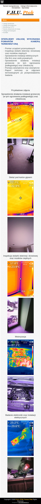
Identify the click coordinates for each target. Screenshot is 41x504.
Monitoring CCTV (8, 27)
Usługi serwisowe (8, 23)
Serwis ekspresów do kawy (11, 29)
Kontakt (5, 32)
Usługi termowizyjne (9, 31)
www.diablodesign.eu (23, 502)
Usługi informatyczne (9, 25)
